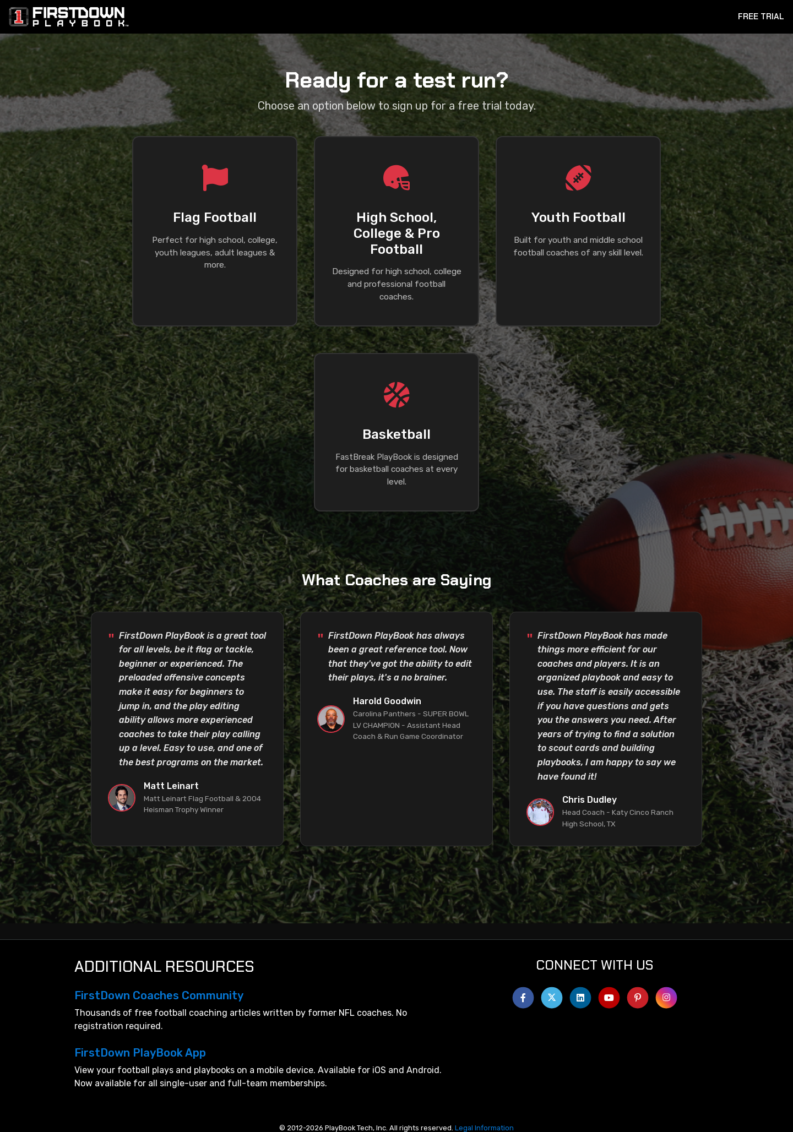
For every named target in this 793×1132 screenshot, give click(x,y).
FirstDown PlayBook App (140, 1052)
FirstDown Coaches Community (158, 995)
